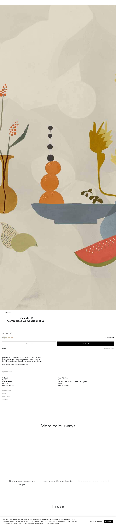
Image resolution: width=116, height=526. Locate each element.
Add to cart (85, 234)
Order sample (8, 203)
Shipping (5, 290)
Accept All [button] (108, 521)
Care (4, 284)
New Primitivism (63, 268)
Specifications (7, 262)
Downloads (6, 287)
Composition (6, 281)
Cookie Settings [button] (96, 521)
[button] (112, 101)
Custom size (29, 234)
